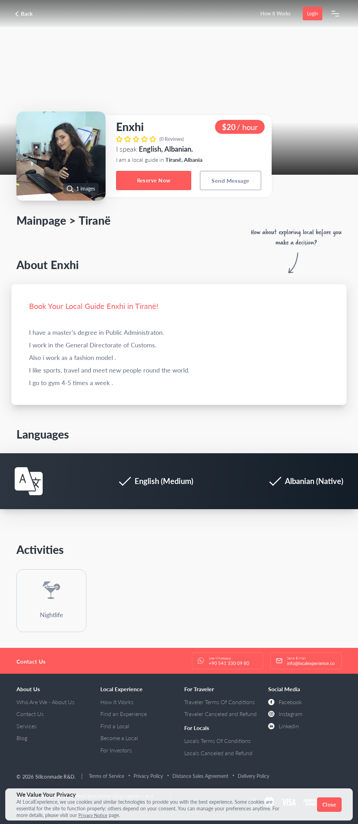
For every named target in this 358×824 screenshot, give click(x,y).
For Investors (116, 750)
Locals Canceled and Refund (218, 753)
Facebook (285, 702)
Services (26, 726)
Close (329, 804)
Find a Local (114, 726)
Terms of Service (106, 776)
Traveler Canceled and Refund (220, 713)
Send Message (231, 180)
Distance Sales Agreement (201, 776)
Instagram (285, 713)
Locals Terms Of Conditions (217, 740)
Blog (21, 738)
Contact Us (30, 713)
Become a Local (119, 738)
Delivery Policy (254, 776)
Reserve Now (154, 180)
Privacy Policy (148, 776)
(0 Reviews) (171, 139)
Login (312, 13)
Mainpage (41, 220)
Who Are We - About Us (45, 702)
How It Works (117, 702)
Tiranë (95, 220)
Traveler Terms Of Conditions (219, 702)
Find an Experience (123, 713)
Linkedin (283, 726)
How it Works (275, 13)
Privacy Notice (94, 815)
